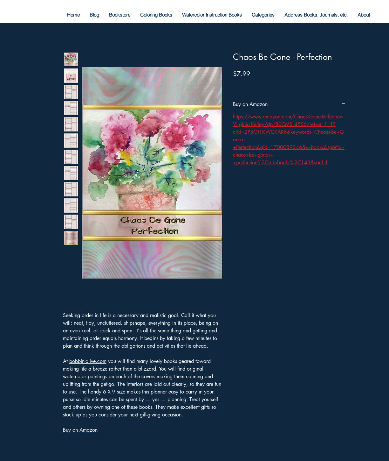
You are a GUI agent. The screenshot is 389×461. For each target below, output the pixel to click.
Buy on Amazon (80, 430)
